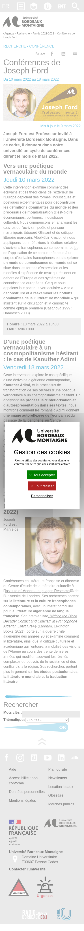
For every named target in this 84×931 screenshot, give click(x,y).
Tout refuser (42, 486)
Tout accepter (42, 475)
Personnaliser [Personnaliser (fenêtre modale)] (42, 496)
